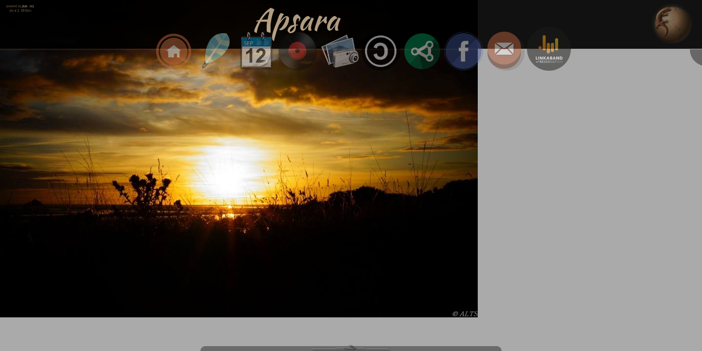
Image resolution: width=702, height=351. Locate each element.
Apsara (296, 19)
